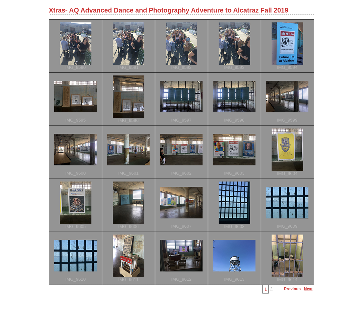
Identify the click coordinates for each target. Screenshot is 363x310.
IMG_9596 (128, 120)
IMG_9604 (287, 173)
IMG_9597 (181, 120)
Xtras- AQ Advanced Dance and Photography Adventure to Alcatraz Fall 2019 (168, 10)
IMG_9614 (287, 279)
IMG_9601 (128, 173)
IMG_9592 (181, 67)
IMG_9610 (75, 279)
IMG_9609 (287, 226)
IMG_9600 (75, 173)
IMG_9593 (234, 67)
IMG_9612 (181, 279)
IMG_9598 (234, 120)
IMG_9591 (128, 67)
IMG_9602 (181, 173)
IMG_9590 (75, 67)
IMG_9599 (287, 120)
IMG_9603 (234, 173)
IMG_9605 (75, 226)
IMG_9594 (287, 67)
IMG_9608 (234, 226)
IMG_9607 (181, 226)
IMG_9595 (75, 120)
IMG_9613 (234, 279)
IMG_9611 (128, 279)
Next (308, 289)
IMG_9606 (128, 226)
